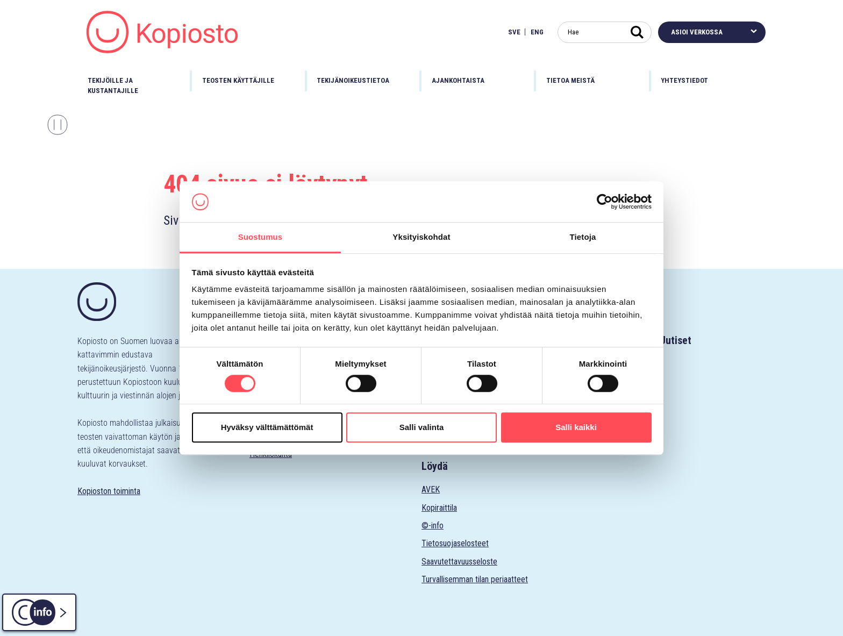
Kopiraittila (439, 508)
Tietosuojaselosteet (455, 543)
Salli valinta (421, 427)
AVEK (431, 489)
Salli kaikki (576, 427)
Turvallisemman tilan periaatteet (475, 579)
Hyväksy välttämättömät (267, 427)
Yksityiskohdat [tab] (421, 237)
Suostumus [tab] (260, 237)
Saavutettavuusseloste (459, 561)
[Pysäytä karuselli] (57, 124)
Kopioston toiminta (108, 491)
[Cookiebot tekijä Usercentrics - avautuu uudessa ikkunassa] (605, 202)
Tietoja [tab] (583, 237)
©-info (433, 525)
